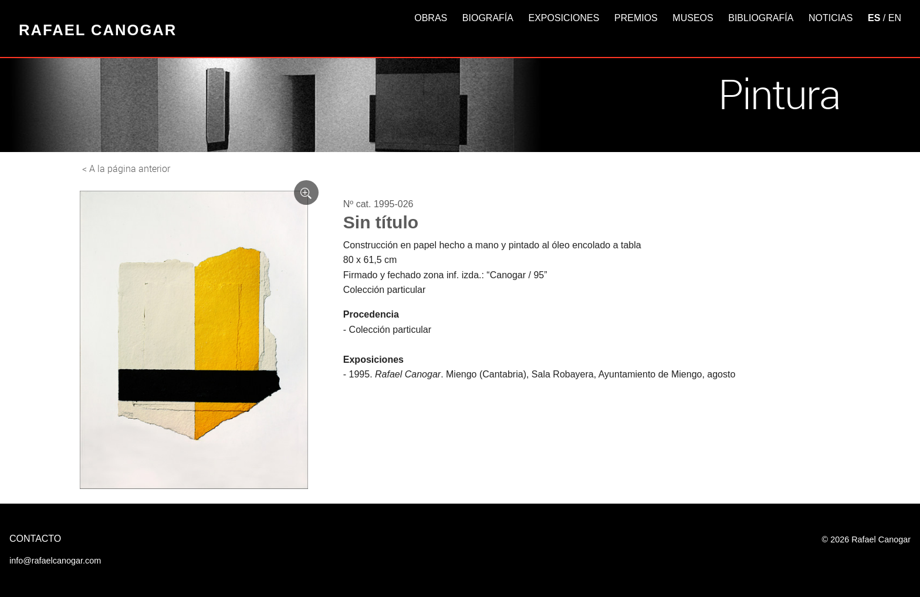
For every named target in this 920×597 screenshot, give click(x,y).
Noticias (831, 18)
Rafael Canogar (98, 30)
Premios (636, 18)
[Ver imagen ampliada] (306, 192)
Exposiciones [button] (564, 18)
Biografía (487, 18)
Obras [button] (430, 18)
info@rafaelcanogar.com (55, 560)
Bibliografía (760, 18)
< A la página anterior (126, 168)
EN (894, 18)
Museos (692, 18)
